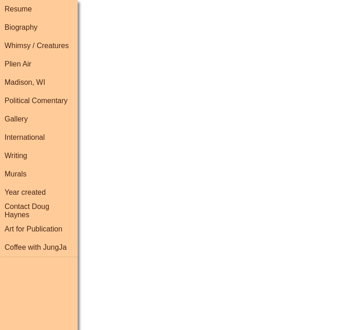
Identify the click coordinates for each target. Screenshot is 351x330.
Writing (16, 156)
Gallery (16, 119)
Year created (25, 192)
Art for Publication (33, 229)
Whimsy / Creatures (37, 46)
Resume (18, 9)
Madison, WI (25, 82)
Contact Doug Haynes (27, 211)
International (25, 137)
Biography (21, 27)
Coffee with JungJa (36, 247)
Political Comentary (36, 100)
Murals (16, 174)
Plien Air (18, 64)
